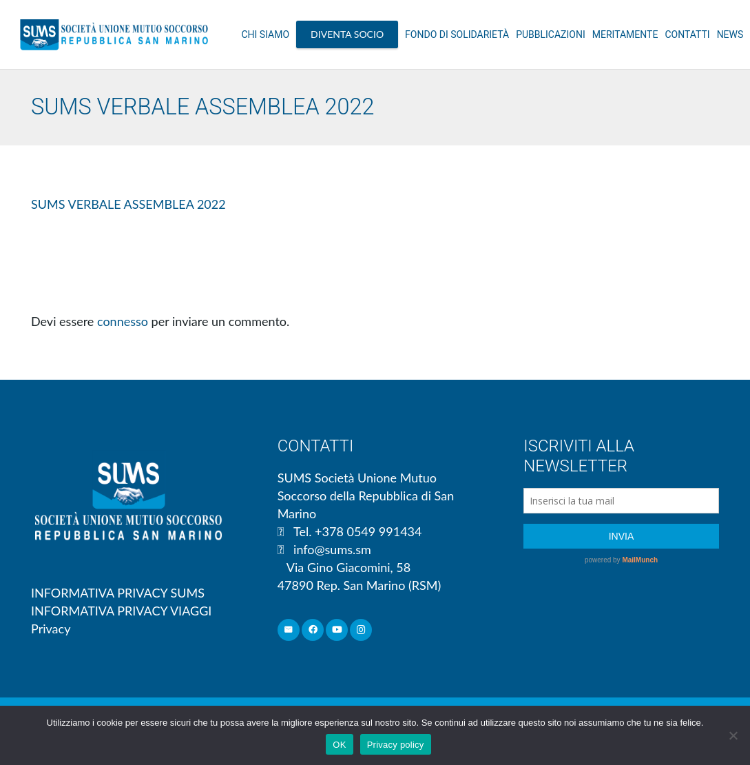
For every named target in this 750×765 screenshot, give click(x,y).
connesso (122, 321)
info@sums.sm (332, 549)
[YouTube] (337, 630)
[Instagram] (361, 630)
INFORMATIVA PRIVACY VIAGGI (121, 610)
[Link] (114, 34)
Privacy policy (395, 745)
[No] (733, 735)
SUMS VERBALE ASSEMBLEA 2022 (128, 204)
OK (339, 745)
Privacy (50, 628)
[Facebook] (313, 630)
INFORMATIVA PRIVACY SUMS (118, 592)
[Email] (289, 630)
